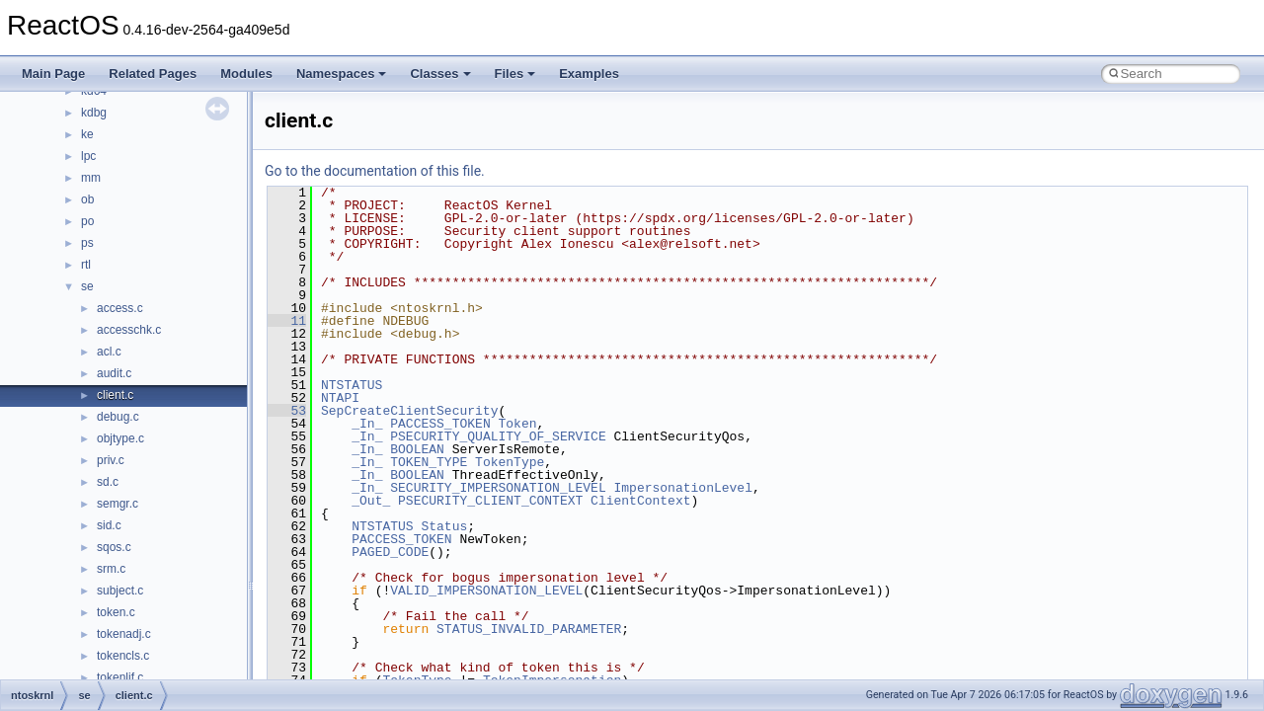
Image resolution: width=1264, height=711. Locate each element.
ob (87, 199)
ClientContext (640, 501)
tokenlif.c (120, 677)
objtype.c (120, 438)
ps (87, 243)
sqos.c (114, 547)
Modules (246, 73)
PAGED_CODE (390, 552)
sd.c (107, 482)
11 (287, 321)
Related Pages (153, 73)
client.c (115, 395)
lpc (88, 156)
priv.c (110, 460)
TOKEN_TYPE (428, 462)
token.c (116, 612)
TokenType (509, 462)
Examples (589, 73)
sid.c (109, 525)
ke (87, 134)
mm (91, 178)
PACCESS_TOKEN (440, 424)
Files (515, 73)
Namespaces (341, 73)
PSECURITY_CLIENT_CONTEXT (490, 501)
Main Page (53, 73)
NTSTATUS (351, 385)
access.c (120, 308)
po (87, 221)
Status (444, 526)
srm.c (111, 569)
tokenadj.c (124, 634)
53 (287, 411)
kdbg (94, 112)
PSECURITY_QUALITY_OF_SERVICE (497, 436)
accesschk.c (129, 330)
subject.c (120, 590)
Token (517, 424)
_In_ (367, 424)
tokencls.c (123, 656)
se (87, 286)
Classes (440, 73)
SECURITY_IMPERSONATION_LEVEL (497, 488)
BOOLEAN (417, 449)
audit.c (114, 373)
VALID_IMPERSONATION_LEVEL (486, 590)
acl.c (109, 351)
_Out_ (371, 501)
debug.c (118, 417)
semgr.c (117, 504)
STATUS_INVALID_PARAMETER (528, 629)
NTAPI (340, 398)
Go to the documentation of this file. (375, 171)
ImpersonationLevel (682, 488)
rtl (86, 265)
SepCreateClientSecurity (409, 411)
